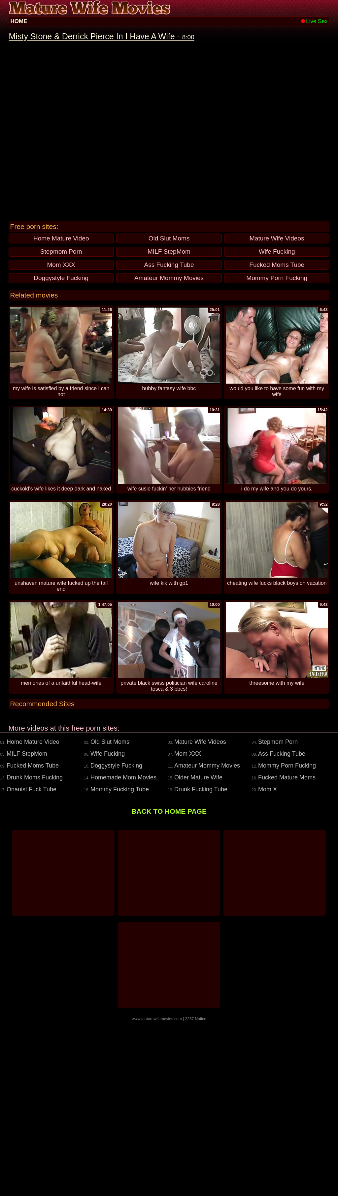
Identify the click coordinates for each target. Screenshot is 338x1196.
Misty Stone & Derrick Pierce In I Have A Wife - (101, 36)
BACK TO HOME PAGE (169, 986)
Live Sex (314, 21)
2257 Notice (195, 1193)
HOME (19, 21)
